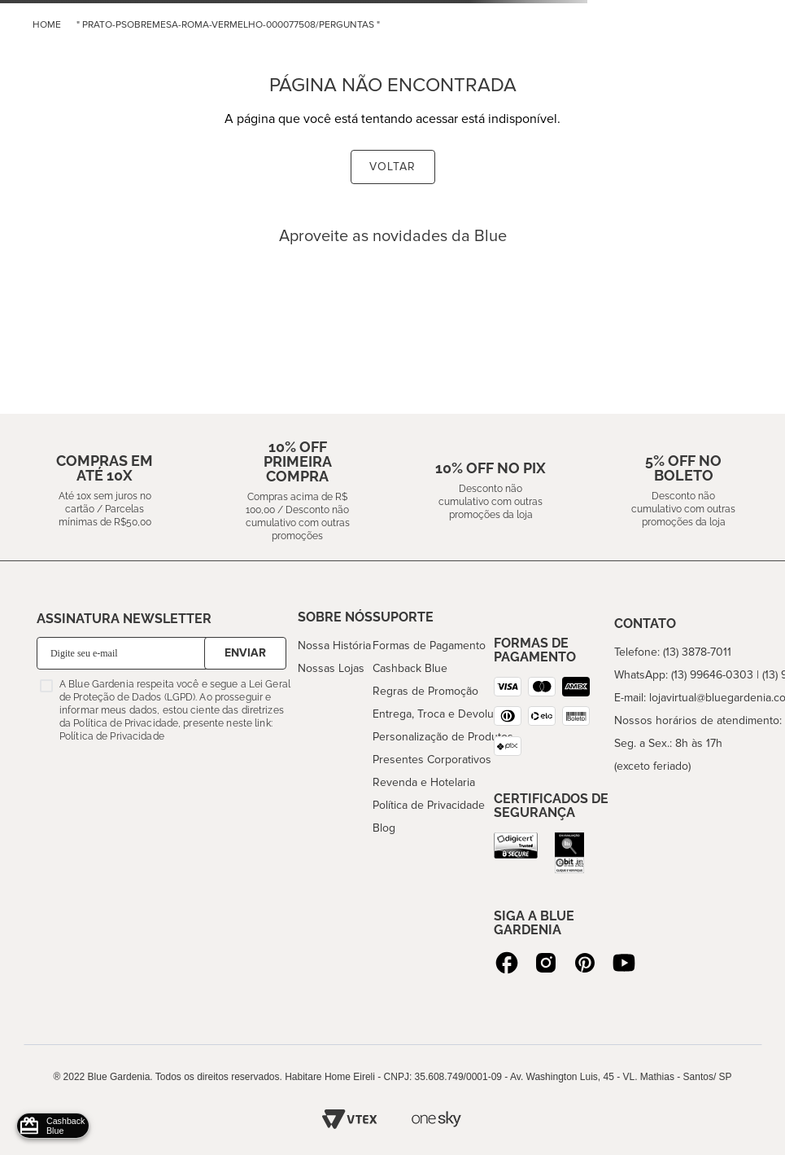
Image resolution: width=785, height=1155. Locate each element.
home (47, 25)
